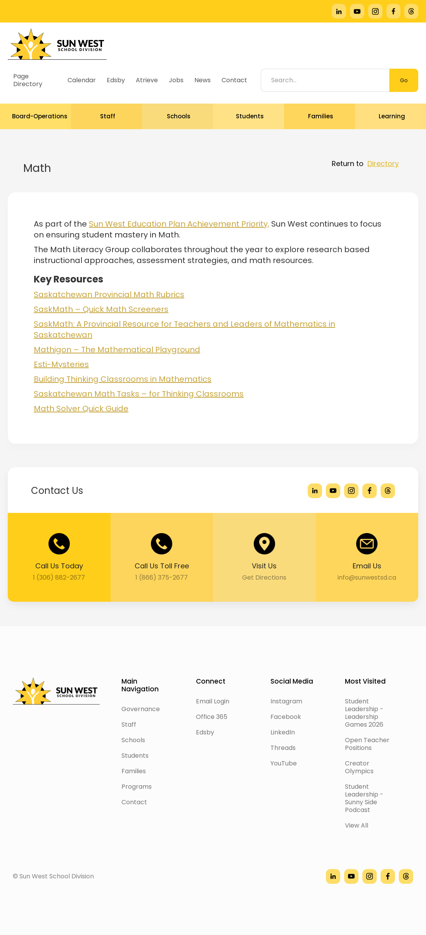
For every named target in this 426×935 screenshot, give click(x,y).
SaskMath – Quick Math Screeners (101, 309)
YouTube (283, 763)
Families (133, 771)
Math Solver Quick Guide (81, 408)
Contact (234, 80)
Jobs (176, 80)
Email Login (212, 701)
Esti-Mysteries (61, 364)
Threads (283, 747)
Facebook (285, 716)
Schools (133, 740)
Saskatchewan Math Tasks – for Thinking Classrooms (139, 393)
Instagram (286, 701)
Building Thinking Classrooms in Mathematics (122, 379)
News (202, 80)
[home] (57, 44)
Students (135, 755)
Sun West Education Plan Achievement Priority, (179, 223)
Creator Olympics (359, 767)
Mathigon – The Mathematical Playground (117, 349)
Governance (140, 709)
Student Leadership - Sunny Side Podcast (364, 798)
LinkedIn (282, 732)
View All (356, 825)
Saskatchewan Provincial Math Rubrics (109, 294)
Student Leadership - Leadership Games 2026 (364, 713)
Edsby (116, 80)
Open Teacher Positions (367, 744)
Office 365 (211, 716)
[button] (35, 116)
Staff (128, 724)
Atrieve (147, 80)
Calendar (82, 80)
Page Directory (27, 80)
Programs (136, 786)
